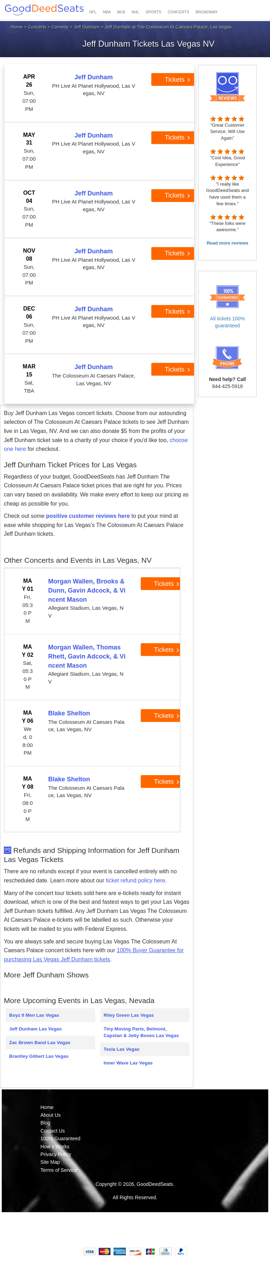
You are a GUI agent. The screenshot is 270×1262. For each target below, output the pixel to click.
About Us (50, 1115)
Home (17, 26)
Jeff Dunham (86, 26)
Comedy (59, 26)
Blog (45, 1123)
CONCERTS (178, 12)
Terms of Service (58, 1170)
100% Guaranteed (60, 1138)
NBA (107, 12)
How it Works (54, 1146)
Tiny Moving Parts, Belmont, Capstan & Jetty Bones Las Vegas (141, 1032)
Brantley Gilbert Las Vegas (39, 1056)
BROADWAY (206, 12)
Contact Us (52, 1131)
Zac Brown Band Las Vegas (39, 1042)
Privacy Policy (55, 1154)
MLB (121, 12)
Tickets (177, 79)
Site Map (50, 1162)
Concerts (37, 26)
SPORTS (153, 12)
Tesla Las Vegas (122, 1049)
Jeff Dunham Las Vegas (35, 1028)
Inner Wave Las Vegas (128, 1063)
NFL (93, 12)
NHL (135, 12)
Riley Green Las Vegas (129, 1015)
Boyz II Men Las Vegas (34, 1015)
